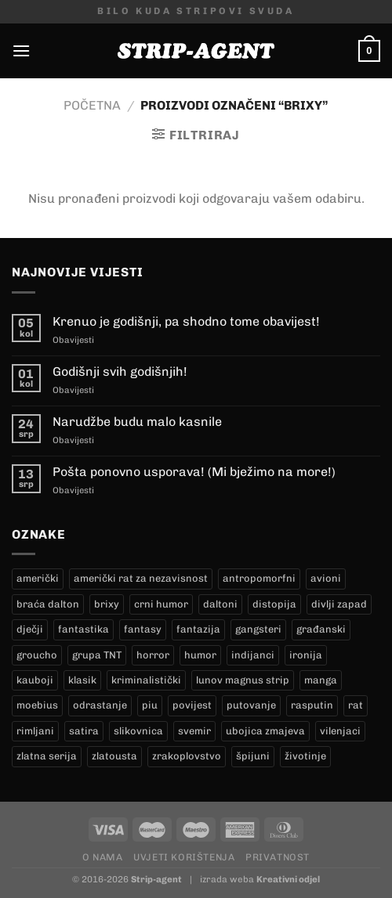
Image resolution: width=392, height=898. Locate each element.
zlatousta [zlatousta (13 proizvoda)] (114, 756)
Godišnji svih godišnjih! (120, 371)
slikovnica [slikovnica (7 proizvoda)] (138, 731)
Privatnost (277, 857)
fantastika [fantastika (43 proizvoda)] (83, 629)
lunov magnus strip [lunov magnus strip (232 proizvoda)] (242, 680)
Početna (92, 105)
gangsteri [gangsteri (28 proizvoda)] (258, 629)
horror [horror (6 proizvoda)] (152, 655)
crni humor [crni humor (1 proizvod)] (161, 604)
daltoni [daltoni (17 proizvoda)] (220, 604)
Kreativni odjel (288, 879)
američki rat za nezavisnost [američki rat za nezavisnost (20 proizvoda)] (141, 578)
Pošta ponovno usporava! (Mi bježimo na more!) (194, 471)
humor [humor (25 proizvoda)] (200, 655)
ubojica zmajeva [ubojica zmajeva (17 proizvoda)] (265, 731)
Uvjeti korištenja (183, 857)
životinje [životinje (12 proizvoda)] (305, 756)
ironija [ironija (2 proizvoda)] (305, 655)
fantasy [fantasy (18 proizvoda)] (143, 629)
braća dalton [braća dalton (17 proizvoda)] (47, 604)
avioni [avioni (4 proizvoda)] (325, 578)
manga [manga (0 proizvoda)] (320, 680)
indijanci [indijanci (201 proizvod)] (252, 655)
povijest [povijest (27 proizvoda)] (192, 705)
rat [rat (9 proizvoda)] (355, 705)
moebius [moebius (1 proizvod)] (37, 705)
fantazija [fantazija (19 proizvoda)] (198, 629)
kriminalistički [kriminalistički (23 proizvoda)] (146, 680)
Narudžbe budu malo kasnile (137, 421)
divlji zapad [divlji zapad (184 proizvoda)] (339, 604)
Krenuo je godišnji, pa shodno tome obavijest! (186, 321)
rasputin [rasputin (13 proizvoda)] (312, 705)
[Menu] (21, 50)
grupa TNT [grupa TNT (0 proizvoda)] (97, 655)
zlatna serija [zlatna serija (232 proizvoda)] (46, 756)
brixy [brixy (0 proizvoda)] (106, 604)
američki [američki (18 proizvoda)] (37, 578)
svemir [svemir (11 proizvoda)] (194, 731)
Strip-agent (156, 879)
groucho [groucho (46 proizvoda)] (36, 655)
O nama (102, 857)
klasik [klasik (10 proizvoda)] (82, 680)
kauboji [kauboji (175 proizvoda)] (34, 680)
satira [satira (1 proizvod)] (84, 731)
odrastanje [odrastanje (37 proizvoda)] (100, 705)
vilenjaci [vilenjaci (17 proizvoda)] (340, 731)
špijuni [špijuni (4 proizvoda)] (253, 756)
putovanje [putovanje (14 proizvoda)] (251, 705)
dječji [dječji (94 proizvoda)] (29, 629)
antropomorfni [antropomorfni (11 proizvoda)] (259, 578)
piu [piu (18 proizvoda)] (150, 705)
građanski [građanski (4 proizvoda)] (321, 629)
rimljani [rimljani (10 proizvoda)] (35, 731)
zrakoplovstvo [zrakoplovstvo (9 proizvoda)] (186, 756)
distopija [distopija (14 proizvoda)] (274, 604)
